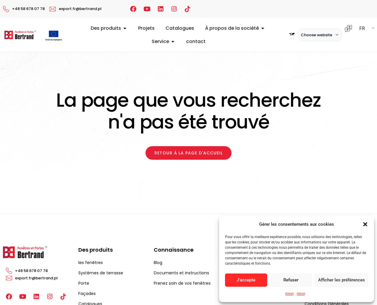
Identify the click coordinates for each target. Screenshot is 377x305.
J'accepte (246, 280)
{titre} (289, 294)
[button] (365, 224)
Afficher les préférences (341, 280)
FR (362, 28)
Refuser (290, 280)
